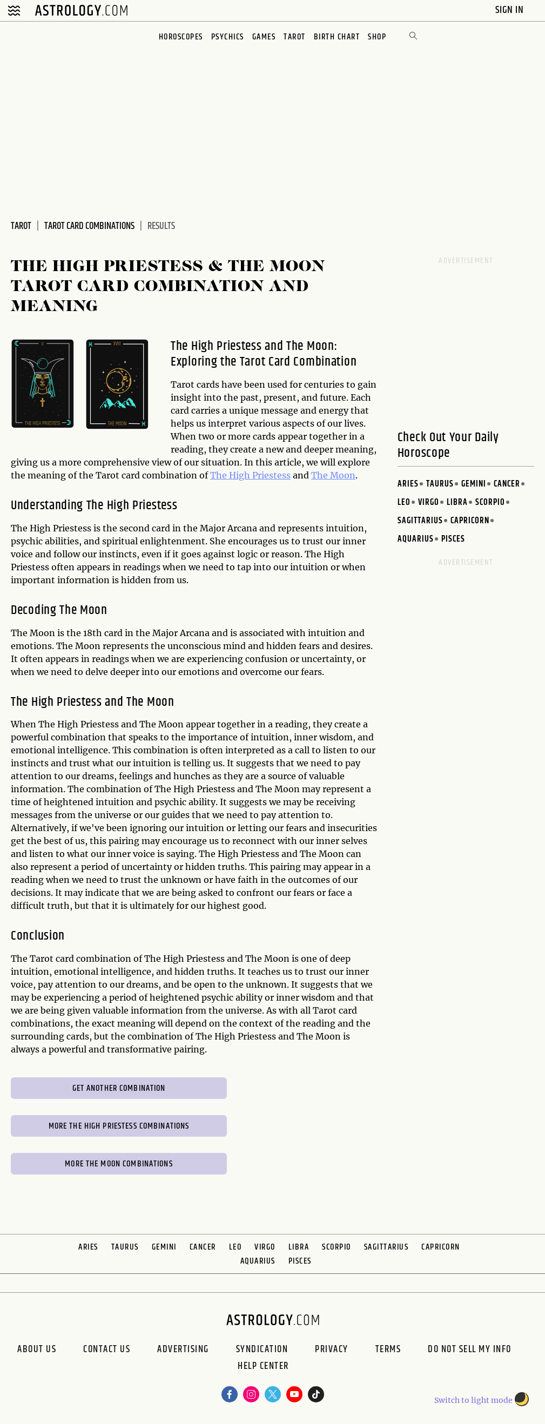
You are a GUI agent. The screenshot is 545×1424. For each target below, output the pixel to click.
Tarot (295, 37)
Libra (457, 502)
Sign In (510, 10)
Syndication (262, 1349)
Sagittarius (420, 521)
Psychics (227, 37)
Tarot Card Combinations (89, 226)
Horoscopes (181, 37)
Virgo (428, 502)
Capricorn (469, 521)
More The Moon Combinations (118, 1164)
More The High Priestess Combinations (119, 1126)
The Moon (333, 475)
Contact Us (106, 1349)
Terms (388, 1349)
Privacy (331, 1349)
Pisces (453, 539)
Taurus (440, 484)
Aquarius (416, 539)
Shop (377, 37)
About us (36, 1349)
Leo (404, 502)
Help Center (263, 1367)
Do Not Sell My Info (470, 1349)
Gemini (473, 484)
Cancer (507, 484)
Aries (408, 484)
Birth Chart (337, 37)
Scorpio (490, 502)
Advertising (183, 1349)
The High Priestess (250, 475)
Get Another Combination (119, 1088)
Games (264, 37)
